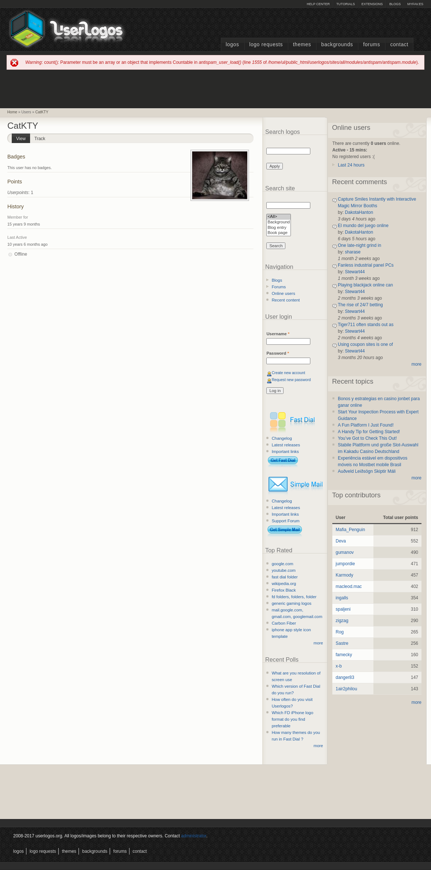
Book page (279, 233)
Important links (285, 451)
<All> (279, 217)
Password (277, 353)
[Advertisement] (215, 88)
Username (277, 334)
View (23, 137)
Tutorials (345, 4)
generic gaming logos (291, 603)
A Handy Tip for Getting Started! (369, 431)
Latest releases (286, 445)
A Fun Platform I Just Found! (366, 425)
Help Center (318, 4)
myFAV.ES (415, 4)
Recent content (286, 300)
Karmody (344, 575)
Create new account (288, 373)
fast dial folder (285, 577)
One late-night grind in (359, 245)
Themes (302, 44)
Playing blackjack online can (365, 285)
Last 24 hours (351, 165)
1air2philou (346, 688)
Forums (371, 44)
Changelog (282, 438)
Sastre (342, 643)
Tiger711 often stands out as (366, 324)
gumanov (345, 552)
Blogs (395, 4)
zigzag (342, 620)
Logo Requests (266, 44)
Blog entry (279, 228)
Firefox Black (284, 590)
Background (279, 222)
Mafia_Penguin (350, 529)
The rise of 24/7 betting (360, 304)
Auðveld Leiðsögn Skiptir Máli (366, 471)
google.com (282, 564)
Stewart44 (355, 271)
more (318, 643)
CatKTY (41, 112)
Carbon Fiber (284, 623)
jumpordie (345, 563)
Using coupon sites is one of (365, 344)
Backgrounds (337, 44)
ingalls (342, 597)
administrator (194, 835)
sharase (353, 252)
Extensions (372, 4)
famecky (344, 654)
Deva (341, 541)
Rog (340, 632)
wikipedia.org (284, 583)
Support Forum (286, 521)
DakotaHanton (359, 212)
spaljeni (343, 609)
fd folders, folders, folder (294, 597)
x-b (339, 666)
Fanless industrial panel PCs (366, 265)
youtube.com (284, 570)
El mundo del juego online (363, 225)
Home (12, 112)
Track (39, 138)
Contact (399, 44)
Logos (232, 44)
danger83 (345, 677)
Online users (283, 293)
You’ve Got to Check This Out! (367, 438)
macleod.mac (349, 586)
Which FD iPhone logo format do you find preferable (292, 719)
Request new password (291, 380)
